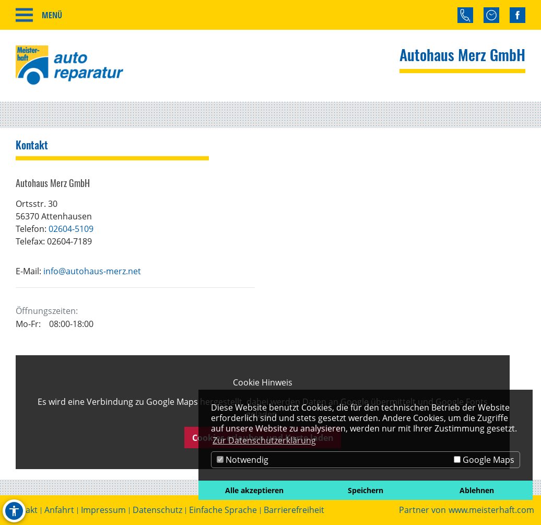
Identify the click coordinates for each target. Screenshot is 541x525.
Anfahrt (59, 510)
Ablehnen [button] (477, 490)
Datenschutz (157, 510)
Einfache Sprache (223, 510)
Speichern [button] (365, 490)
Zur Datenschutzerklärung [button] (264, 440)
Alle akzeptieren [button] (254, 490)
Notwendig (242, 459)
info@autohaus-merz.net (92, 271)
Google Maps (484, 459)
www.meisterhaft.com (491, 510)
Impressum (103, 510)
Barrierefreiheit (294, 510)
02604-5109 (71, 229)
